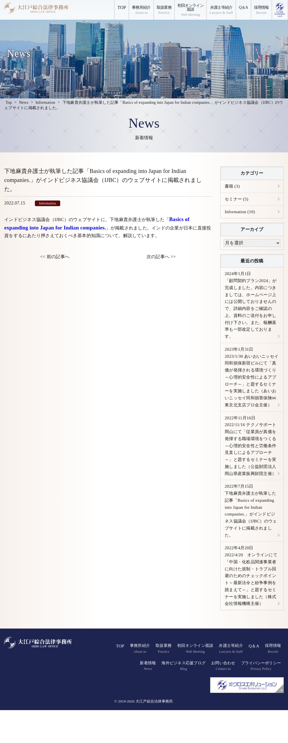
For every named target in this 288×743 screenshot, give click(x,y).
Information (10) (240, 212)
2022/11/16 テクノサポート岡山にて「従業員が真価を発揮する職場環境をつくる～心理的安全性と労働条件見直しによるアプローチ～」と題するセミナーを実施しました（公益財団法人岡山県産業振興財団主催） (252, 462)
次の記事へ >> (161, 256)
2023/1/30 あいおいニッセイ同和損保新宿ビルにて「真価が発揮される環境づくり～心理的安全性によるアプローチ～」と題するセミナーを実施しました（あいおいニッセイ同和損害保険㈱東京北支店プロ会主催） (251, 385)
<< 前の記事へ (54, 256)
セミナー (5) (237, 199)
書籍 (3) (232, 186)
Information (47, 203)
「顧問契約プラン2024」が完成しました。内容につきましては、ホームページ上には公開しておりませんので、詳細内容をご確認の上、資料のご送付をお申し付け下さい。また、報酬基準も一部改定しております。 (250, 307)
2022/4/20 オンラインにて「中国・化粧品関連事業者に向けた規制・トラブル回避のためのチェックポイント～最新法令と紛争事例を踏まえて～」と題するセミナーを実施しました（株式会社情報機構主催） (250, 604)
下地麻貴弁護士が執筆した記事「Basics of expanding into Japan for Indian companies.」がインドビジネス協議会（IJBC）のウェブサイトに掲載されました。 (251, 533)
